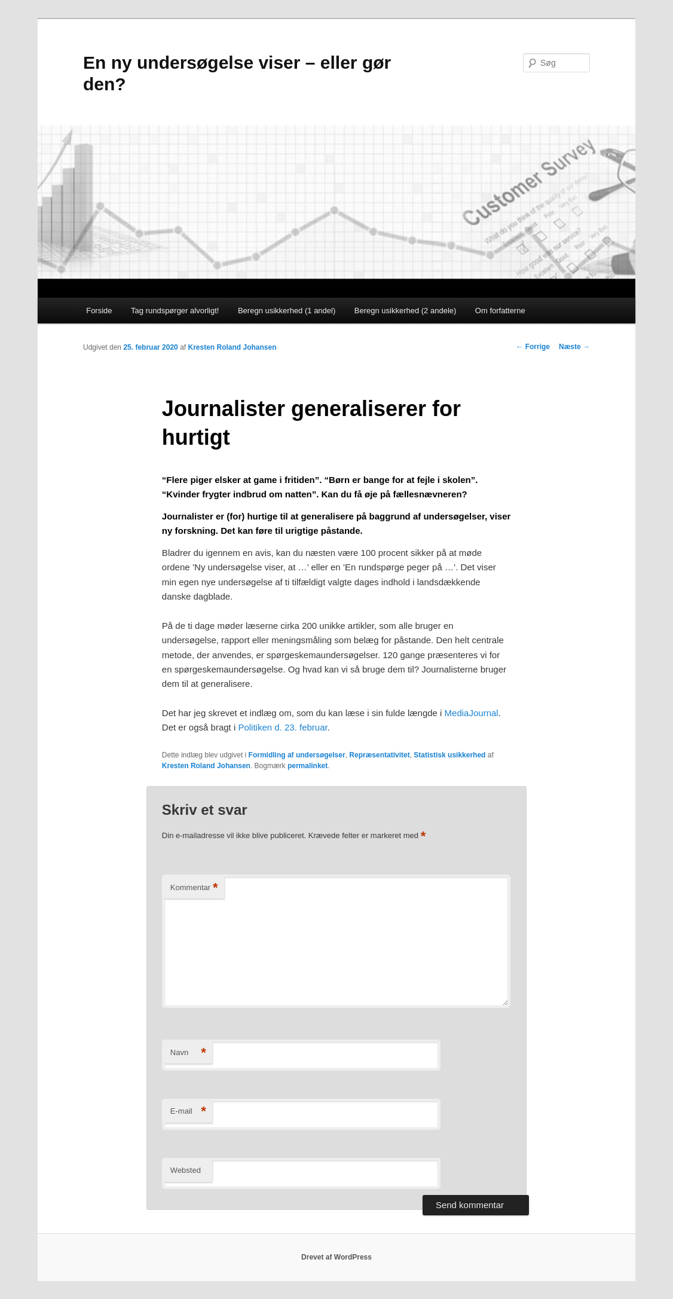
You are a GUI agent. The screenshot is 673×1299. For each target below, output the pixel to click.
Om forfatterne (500, 310)
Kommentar (194, 888)
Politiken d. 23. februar (282, 727)
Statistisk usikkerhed (449, 755)
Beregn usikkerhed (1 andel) (286, 310)
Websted (185, 1170)
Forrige (533, 347)
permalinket (307, 766)
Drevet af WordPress (336, 1257)
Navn (188, 1053)
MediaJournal (471, 713)
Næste (574, 347)
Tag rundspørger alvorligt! (175, 310)
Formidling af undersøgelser (297, 755)
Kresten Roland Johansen (232, 347)
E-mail (188, 1111)
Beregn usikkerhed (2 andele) (405, 310)
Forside (99, 310)
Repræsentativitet (379, 755)
